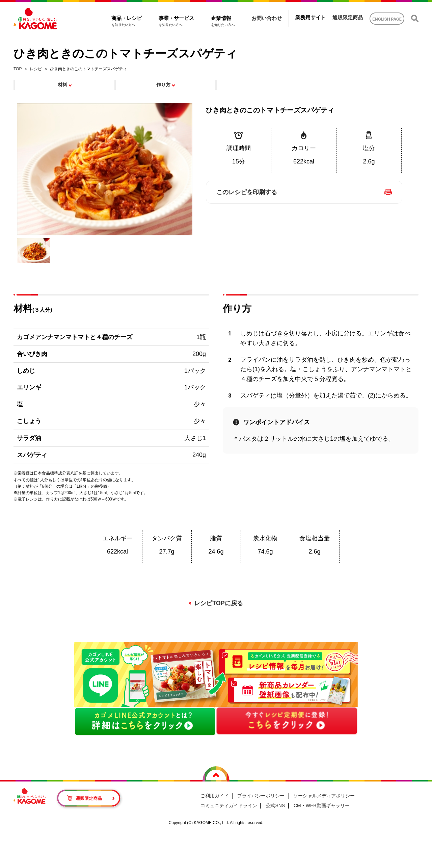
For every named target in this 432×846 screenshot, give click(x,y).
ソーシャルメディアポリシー (324, 795)
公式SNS (275, 805)
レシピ (36, 69)
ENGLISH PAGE (387, 19)
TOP (18, 69)
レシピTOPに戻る (218, 603)
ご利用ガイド (214, 795)
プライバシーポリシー (261, 795)
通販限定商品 (347, 17)
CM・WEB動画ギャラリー (322, 805)
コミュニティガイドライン (228, 805)
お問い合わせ (266, 18)
